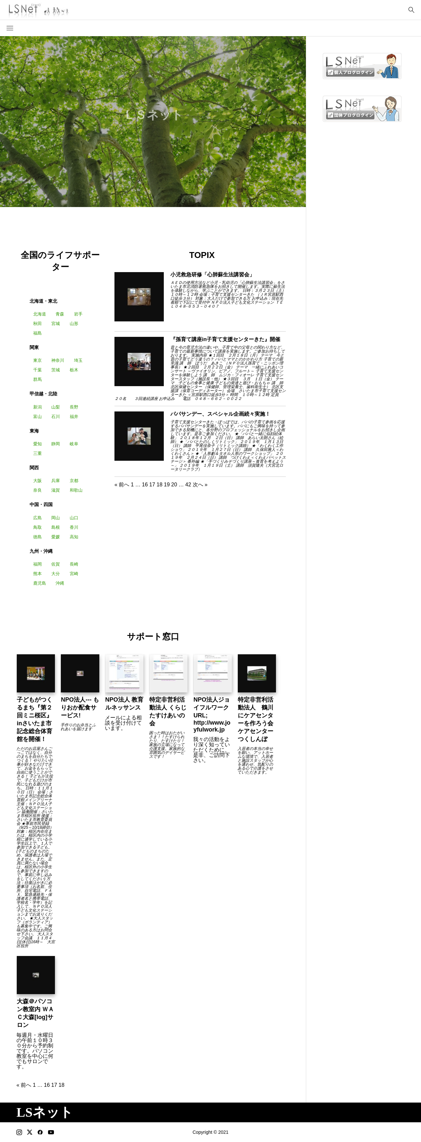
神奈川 (57, 360)
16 (145, 484)
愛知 (37, 443)
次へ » (200, 484)
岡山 (55, 517)
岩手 (78, 314)
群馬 (37, 379)
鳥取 (37, 527)
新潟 (37, 407)
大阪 (37, 480)
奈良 (37, 490)
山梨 (55, 407)
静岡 (55, 443)
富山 (37, 416)
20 (174, 484)
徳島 (37, 536)
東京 (37, 360)
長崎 (74, 564)
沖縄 (60, 583)
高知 (74, 536)
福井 (74, 416)
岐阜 (74, 443)
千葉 (37, 369)
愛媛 (55, 536)
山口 (74, 517)
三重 (37, 453)
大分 (55, 573)
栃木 (74, 369)
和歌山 (76, 490)
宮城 (55, 323)
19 (167, 484)
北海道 (39, 314)
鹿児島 (39, 583)
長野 (74, 407)
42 (188, 484)
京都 (74, 480)
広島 (37, 517)
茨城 (55, 369)
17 (152, 484)
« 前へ (121, 484)
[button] (10, 28)
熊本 (37, 573)
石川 (55, 416)
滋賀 (55, 490)
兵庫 (55, 480)
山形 (74, 323)
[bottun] (411, 10)
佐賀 (55, 564)
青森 (60, 314)
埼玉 (78, 360)
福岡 (37, 564)
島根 (55, 527)
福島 (37, 333)
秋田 (37, 323)
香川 (74, 527)
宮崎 (74, 573)
